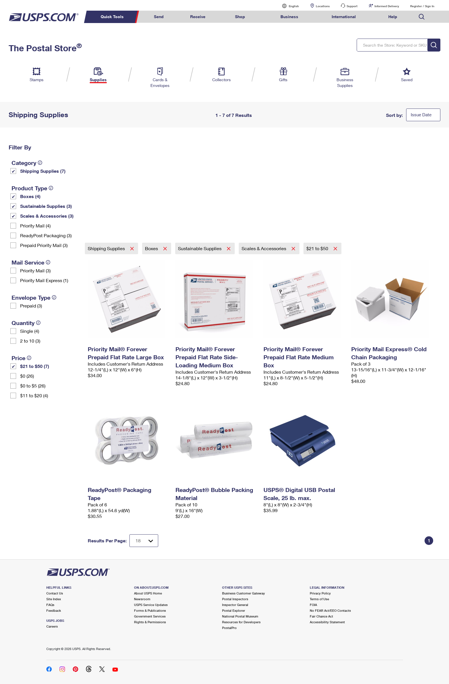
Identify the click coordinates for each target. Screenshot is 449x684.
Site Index (53, 599)
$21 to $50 (317, 248)
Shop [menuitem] (240, 16)
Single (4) (29, 331)
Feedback (53, 610)
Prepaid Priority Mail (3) (44, 245)
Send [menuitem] (159, 16)
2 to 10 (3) (30, 340)
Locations (323, 6)
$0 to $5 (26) (32, 385)
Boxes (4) (30, 196)
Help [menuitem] (392, 16)
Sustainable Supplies (200, 248)
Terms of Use (319, 599)
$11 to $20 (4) (34, 395)
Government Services (150, 616)
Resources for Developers (241, 622)
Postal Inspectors (235, 599)
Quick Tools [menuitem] (112, 16)
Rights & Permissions (150, 622)
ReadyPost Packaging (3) (46, 235)
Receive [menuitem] (197, 16)
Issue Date (421, 114)
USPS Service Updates (151, 605)
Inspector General (235, 605)
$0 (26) (27, 376)
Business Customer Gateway (243, 593)
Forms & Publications (150, 610)
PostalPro (229, 628)
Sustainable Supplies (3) (46, 206)
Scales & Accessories (264, 248)
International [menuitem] (344, 16)
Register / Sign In (422, 6)
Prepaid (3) (31, 305)
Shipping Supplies (107, 248)
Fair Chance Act (321, 616)
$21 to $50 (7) (34, 366)
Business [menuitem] (289, 16)
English (288, 6)
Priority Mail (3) (35, 270)
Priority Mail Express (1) (44, 280)
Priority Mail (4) (35, 225)
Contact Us (54, 593)
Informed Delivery (387, 6)
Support (352, 6)
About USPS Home (148, 593)
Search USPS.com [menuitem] (421, 17)
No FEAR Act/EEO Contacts (330, 610)
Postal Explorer (233, 610)
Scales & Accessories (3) (47, 216)
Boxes (152, 248)
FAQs (50, 605)
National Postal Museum (240, 616)
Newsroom (142, 599)
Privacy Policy (320, 593)
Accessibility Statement (327, 622)
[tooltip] (40, 162)
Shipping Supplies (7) (43, 171)
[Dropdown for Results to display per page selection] (143, 540)
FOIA (313, 605)
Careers (52, 626)
